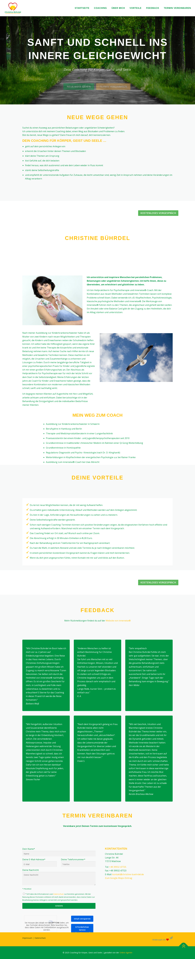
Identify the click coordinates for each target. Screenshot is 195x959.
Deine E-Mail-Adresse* (39, 912)
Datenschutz (40, 938)
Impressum (27, 938)
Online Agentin (126, 952)
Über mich (118, 8)
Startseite (82, 8)
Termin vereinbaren (177, 8)
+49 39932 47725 (117, 917)
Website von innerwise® (118, 620)
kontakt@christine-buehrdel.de (128, 924)
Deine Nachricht (58, 927)
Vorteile (136, 8)
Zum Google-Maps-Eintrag (118, 928)
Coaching (100, 8)
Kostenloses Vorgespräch (158, 213)
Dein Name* (58, 901)
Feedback (152, 8)
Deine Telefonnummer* (78, 912)
